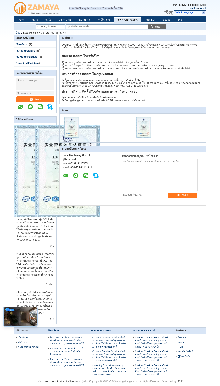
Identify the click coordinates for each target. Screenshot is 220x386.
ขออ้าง (194, 8)
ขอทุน (181, 342)
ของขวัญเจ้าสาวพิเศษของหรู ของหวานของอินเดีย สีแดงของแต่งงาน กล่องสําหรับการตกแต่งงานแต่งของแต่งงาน (109, 370)
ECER (180, 381)
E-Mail (181, 347)
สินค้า (35, 19)
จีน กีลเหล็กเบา (73, 381)
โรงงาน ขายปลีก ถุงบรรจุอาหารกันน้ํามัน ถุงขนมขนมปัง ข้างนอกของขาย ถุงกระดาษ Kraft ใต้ (67, 340)
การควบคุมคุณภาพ (127, 19)
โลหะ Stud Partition (27, 63)
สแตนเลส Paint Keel (27, 57)
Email (203, 8)
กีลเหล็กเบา (22, 44)
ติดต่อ (35, 99)
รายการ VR (65, 19)
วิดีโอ (48, 19)
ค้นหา (158, 26)
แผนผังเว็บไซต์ (185, 351)
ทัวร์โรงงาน (104, 19)
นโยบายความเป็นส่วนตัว (50, 381)
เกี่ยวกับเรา (84, 19)
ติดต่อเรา (150, 19)
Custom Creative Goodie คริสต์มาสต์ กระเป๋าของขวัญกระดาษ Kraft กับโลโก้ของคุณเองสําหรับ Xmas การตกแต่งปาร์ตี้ (109, 342)
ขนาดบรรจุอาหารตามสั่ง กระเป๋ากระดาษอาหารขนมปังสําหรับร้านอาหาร (67, 351)
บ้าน (21, 19)
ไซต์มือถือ (184, 356)
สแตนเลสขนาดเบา (26, 50)
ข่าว (180, 19)
